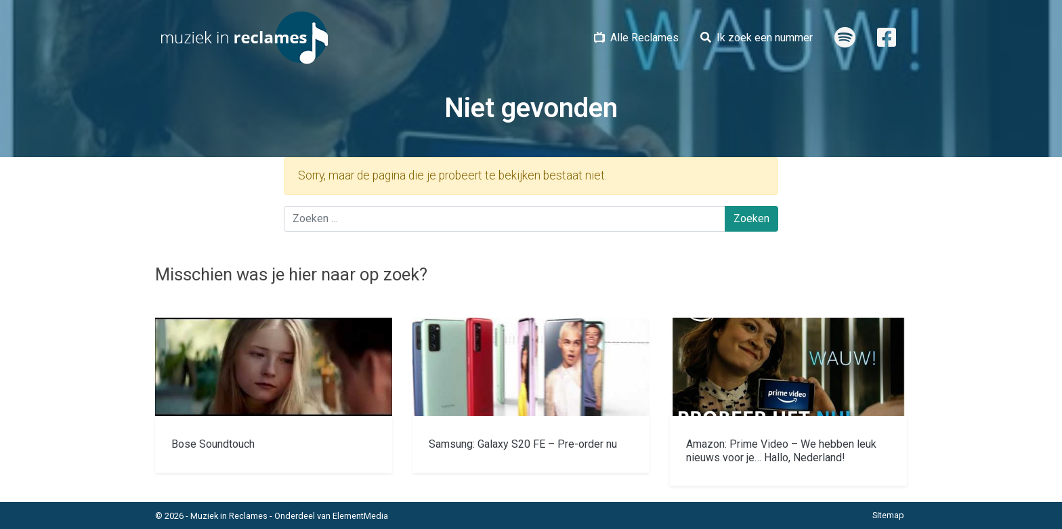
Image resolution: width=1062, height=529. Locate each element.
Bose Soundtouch (213, 444)
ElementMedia (360, 516)
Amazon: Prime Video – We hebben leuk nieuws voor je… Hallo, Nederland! (781, 450)
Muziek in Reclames (229, 516)
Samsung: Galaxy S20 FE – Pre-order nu (523, 444)
